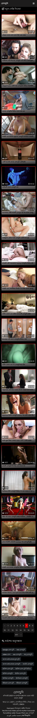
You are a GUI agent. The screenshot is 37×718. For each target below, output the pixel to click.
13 (16, 630)
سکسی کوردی (11, 715)
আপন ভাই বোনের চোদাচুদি (11, 664)
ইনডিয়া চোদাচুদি (8, 678)
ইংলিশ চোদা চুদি (8, 669)
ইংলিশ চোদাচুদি (8, 673)
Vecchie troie (7, 711)
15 (24, 630)
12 (12, 630)
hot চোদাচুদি (21, 650)
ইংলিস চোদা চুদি (20, 673)
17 (32, 630)
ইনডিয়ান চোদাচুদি (22, 678)
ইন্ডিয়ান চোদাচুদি (21, 683)
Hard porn (11, 708)
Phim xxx (24, 713)
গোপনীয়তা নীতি (21, 702)
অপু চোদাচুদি (28, 654)
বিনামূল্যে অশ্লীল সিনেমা (22, 708)
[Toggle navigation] (33, 3)
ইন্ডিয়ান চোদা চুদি (8, 683)
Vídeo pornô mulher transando (23, 711)
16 (28, 630)
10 (4, 630)
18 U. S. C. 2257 (8, 702)
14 (20, 630)
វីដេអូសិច (27, 715)
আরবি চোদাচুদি (28, 664)
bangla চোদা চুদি (8, 650)
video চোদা (6, 654)
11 (8, 630)
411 (16, 635)
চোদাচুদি (4, 3)
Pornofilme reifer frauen (12, 713)
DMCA (22, 704)
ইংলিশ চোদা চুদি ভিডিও (23, 669)
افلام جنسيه (20, 715)
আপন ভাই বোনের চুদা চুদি (11, 659)
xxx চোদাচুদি (17, 654)
